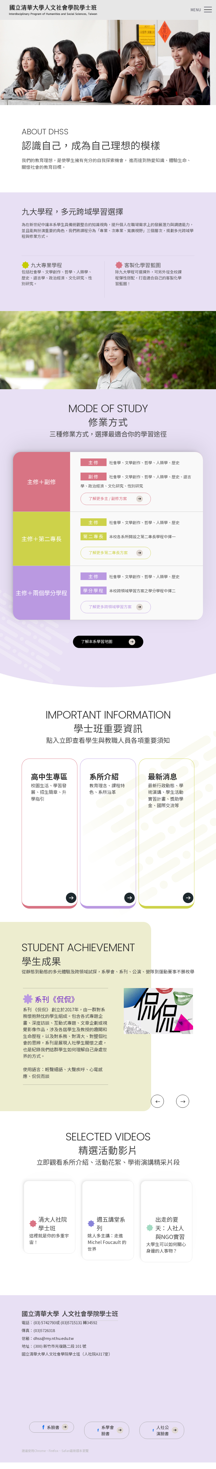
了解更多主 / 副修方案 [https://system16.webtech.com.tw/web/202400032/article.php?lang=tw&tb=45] (108, 498)
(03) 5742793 (44, 1329)
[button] (161, 1110)
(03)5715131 (71, 1329)
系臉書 (53, 1434)
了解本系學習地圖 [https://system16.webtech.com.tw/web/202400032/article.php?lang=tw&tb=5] (96, 641)
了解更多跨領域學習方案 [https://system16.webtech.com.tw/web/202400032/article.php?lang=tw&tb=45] (110, 606)
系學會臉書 (107, 1437)
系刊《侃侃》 (56, 1006)
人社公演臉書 (162, 1437)
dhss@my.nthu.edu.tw (53, 1344)
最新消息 (162, 776)
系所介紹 (104, 776)
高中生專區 (49, 776)
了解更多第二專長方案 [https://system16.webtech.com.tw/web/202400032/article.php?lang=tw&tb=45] (108, 552)
